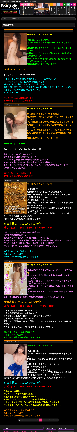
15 (53, 420)
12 (43, 420)
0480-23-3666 (10, 12)
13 (46, 420)
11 (40, 420)
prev (20, 420)
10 (37, 420)
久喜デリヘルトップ (8, 19)
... (26, 420)
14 (49, 420)
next (57, 420)
